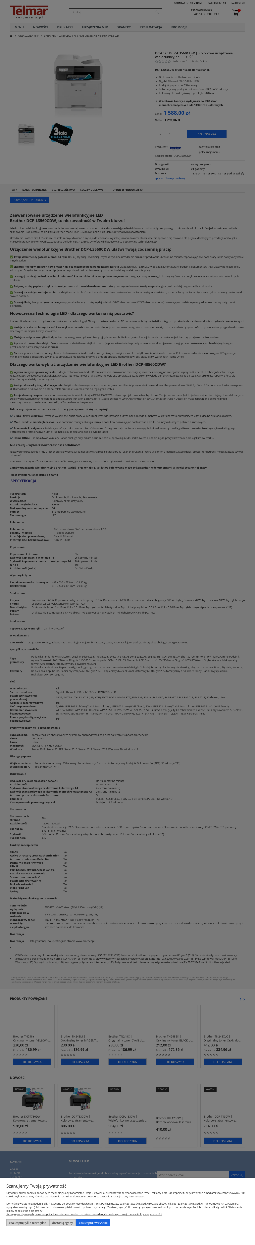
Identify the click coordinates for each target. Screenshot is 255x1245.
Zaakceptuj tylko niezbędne (27, 1223)
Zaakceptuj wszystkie (93, 1223)
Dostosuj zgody (62, 1223)
